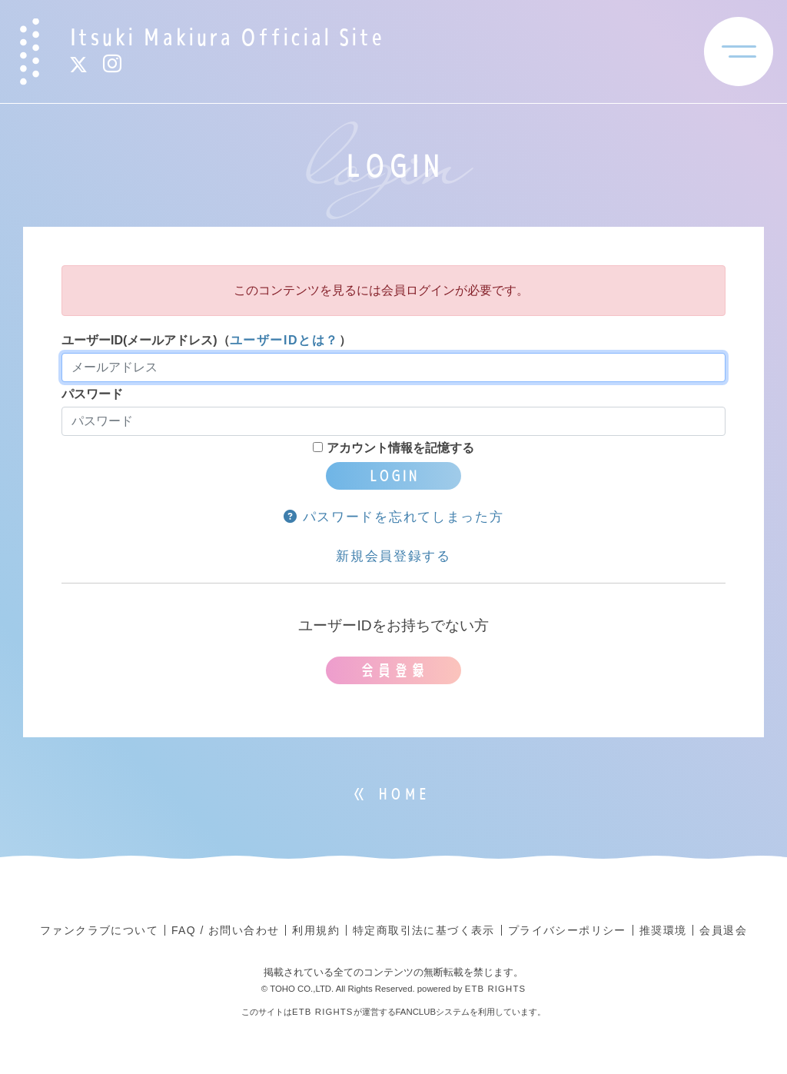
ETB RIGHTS (495, 988)
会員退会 (723, 930)
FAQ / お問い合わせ (225, 930)
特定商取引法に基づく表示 (424, 930)
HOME (403, 794)
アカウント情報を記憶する (393, 447)
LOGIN (393, 475)
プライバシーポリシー (567, 930)
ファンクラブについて (99, 930)
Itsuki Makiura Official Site (226, 37)
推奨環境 (663, 930)
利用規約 (316, 930)
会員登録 (393, 670)
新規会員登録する (393, 556)
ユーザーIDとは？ (284, 340)
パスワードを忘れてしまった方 (394, 517)
